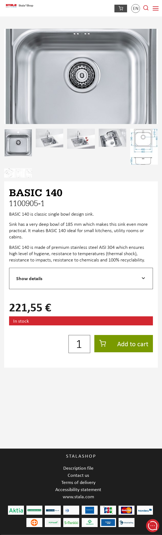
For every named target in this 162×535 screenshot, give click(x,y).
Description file (78, 468)
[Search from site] (146, 9)
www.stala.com (78, 496)
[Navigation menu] (155, 8)
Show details (29, 278)
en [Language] (136, 8)
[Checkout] (120, 8)
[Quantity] (79, 344)
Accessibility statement (78, 489)
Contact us (78, 475)
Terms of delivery (78, 482)
